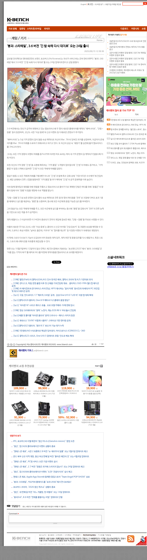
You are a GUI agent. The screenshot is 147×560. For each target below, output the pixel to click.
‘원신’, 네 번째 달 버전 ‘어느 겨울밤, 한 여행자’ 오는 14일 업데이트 (41, 492)
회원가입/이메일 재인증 (113, 4)
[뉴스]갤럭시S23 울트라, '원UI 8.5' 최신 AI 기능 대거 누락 (38, 325)
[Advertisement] (52, 16)
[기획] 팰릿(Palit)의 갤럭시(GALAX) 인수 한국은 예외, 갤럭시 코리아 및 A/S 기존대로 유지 (52, 279)
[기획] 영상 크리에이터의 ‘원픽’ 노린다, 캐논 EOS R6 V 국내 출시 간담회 (44, 310)
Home (99, 40)
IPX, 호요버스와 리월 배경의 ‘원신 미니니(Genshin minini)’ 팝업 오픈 (43, 441)
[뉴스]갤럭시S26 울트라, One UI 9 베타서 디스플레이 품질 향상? (41, 300)
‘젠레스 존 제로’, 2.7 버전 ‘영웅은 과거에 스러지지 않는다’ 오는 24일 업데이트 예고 (48, 466)
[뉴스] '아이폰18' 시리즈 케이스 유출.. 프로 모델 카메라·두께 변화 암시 (43, 305)
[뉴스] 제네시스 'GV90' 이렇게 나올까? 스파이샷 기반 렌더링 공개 (41, 320)
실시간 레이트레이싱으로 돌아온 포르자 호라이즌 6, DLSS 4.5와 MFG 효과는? (126, 140)
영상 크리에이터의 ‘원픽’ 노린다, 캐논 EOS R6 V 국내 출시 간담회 (126, 154)
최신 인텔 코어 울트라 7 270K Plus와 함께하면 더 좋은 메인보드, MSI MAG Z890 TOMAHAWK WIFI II (126, 144)
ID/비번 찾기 (99, 4)
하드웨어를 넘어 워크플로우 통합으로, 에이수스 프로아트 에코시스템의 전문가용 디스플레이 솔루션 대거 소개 (126, 149)
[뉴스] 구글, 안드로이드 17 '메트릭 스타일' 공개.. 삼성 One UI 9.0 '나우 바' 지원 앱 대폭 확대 (52, 295)
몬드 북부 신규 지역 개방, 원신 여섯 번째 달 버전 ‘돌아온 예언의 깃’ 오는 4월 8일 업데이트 (50, 456)
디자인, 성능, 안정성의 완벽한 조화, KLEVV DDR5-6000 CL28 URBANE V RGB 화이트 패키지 (126, 163)
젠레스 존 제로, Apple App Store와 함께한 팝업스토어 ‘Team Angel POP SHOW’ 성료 (51, 477)
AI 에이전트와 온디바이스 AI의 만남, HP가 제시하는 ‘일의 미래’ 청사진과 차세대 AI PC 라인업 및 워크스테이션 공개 (126, 125)
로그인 (90, 4)
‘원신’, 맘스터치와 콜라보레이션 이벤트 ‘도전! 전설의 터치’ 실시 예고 (42, 472)
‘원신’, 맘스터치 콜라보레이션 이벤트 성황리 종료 (33, 446)
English (83, 4)
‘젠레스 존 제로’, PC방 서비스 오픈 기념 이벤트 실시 (34, 461)
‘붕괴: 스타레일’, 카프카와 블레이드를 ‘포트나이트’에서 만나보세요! (42, 482)
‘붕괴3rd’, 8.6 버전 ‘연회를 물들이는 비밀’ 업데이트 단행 (37, 497)
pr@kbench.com (40, 351)
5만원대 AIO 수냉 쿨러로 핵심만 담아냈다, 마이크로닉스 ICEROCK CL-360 (126, 121)
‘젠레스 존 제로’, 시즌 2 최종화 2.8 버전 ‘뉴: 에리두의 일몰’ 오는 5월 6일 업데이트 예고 (50, 451)
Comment (14, 514)
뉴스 (116, 114)
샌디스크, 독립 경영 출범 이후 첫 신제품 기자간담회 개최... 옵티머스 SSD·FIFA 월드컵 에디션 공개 (126, 158)
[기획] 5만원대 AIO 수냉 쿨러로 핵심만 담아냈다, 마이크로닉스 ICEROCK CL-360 (48, 331)
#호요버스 (14, 267)
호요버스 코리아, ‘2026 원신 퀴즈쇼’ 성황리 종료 (33, 487)
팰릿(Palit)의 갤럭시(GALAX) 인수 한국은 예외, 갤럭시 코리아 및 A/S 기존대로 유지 (126, 135)
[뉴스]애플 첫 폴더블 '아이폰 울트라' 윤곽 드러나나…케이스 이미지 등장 (43, 315)
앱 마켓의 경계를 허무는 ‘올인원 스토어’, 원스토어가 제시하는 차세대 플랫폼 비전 (126, 130)
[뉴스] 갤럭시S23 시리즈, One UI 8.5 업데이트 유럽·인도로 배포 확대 (43, 336)
